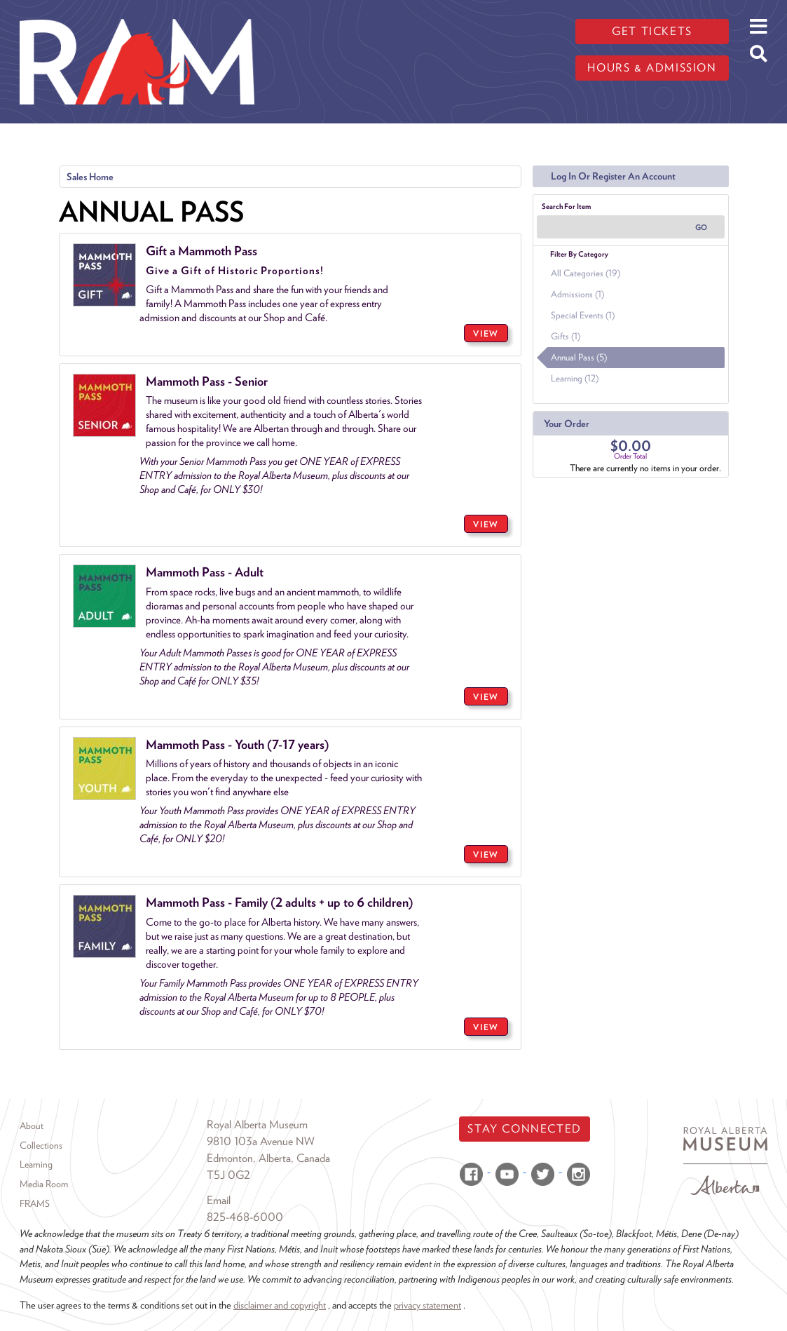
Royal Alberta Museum (257, 1124)
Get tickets (652, 31)
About (31, 1125)
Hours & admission (651, 67)
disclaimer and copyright (279, 1305)
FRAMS (35, 1203)
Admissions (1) (577, 294)
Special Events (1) (583, 315)
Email (219, 1200)
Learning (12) (574, 378)
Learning (36, 1164)
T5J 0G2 (228, 1175)
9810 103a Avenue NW (261, 1141)
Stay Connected (524, 1128)
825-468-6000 (245, 1217)
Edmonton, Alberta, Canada (268, 1158)
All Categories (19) (585, 273)
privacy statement (427, 1305)
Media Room (44, 1183)
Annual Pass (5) (579, 357)
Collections (41, 1145)
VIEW (485, 333)
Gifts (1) (565, 336)
